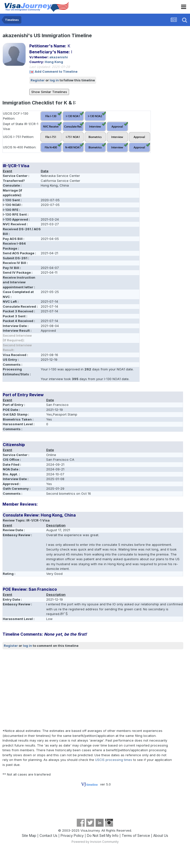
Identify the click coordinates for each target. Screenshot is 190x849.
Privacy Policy (72, 835)
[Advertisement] (60, 689)
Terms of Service (136, 835)
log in (54, 80)
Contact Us (48, 835)
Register (38, 80)
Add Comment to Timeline (56, 71)
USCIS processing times (113, 760)
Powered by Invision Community (95, 842)
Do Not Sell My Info (102, 835)
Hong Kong (54, 62)
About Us (160, 835)
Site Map (29, 835)
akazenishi (58, 57)
